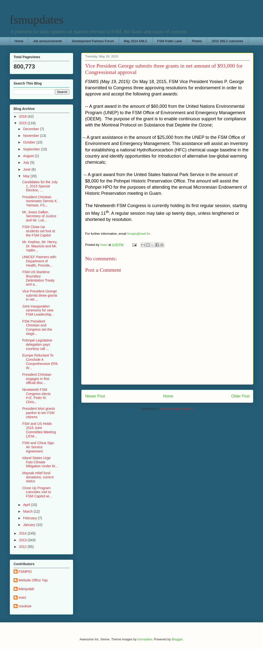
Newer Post (95, 396)
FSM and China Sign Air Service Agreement (38, 447)
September (32, 149)
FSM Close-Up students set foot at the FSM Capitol (38, 231)
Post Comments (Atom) (177, 409)
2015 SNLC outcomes (227, 41)
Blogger (177, 639)
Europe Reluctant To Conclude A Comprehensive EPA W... (39, 361)
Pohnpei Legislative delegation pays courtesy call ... (37, 344)
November (31, 136)
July (26, 162)
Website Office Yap (33, 580)
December (31, 129)
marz (22, 597)
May (26, 176)
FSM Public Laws (169, 41)
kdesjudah (26, 589)
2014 (23, 533)
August (29, 156)
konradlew (145, 639)
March (28, 511)
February (30, 518)
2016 (23, 116)
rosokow (25, 606)
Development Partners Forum (93, 41)
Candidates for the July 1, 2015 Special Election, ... (39, 186)
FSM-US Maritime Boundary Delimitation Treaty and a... (38, 278)
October (29, 142)
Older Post (240, 396)
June (27, 169)
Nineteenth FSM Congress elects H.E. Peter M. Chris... (36, 396)
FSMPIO (25, 572)
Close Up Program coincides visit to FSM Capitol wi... (37, 492)
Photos (197, 41)
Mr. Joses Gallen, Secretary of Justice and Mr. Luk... (39, 216)
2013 (23, 540)
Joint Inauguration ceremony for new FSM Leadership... (38, 310)
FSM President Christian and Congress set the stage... (37, 327)
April (27, 505)
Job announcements (47, 41)
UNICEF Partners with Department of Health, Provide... (39, 261)
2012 (23, 547)
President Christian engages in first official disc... (36, 379)
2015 (23, 123)
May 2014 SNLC (135, 41)
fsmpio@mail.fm (138, 233)
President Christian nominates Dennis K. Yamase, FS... (40, 201)
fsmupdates (37, 19)
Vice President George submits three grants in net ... (39, 295)
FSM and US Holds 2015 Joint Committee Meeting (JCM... (39, 430)
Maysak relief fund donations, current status (38, 477)
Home (19, 41)
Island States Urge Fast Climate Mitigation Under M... (40, 462)
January (29, 525)
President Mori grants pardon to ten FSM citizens (38, 413)
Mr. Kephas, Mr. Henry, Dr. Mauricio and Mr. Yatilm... (39, 246)
